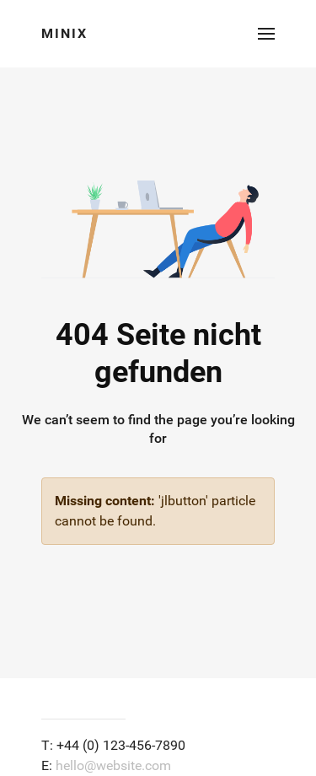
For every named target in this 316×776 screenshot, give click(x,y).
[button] (266, 33)
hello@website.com (113, 765)
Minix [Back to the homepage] (64, 33)
